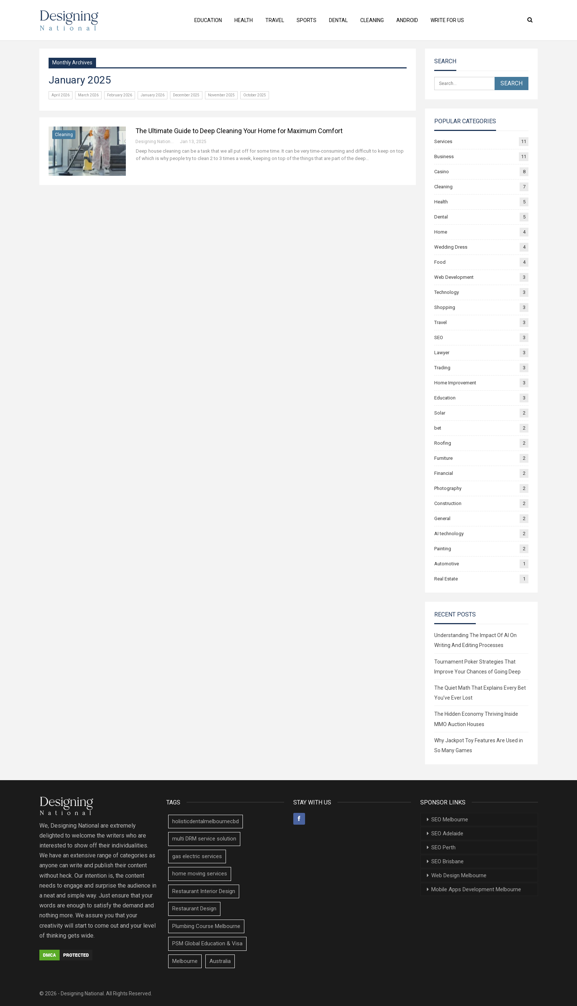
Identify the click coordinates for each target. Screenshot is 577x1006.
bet (437, 428)
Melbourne (185, 961)
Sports (306, 20)
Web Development (454, 277)
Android (411, 20)
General (442, 518)
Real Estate (446, 579)
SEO (438, 337)
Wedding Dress (450, 247)
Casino (441, 171)
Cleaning (374, 20)
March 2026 (88, 95)
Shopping (444, 307)
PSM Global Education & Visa (207, 943)
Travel (272, 20)
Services (443, 141)
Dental (339, 20)
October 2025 (254, 95)
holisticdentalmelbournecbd (205, 821)
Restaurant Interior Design (203, 891)
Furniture (443, 458)
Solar (439, 413)
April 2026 (61, 95)
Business (444, 156)
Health (240, 20)
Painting (442, 548)
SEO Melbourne (449, 819)
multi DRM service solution (204, 838)
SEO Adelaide (447, 833)
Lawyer (441, 352)
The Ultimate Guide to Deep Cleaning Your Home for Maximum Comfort (239, 131)
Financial (443, 473)
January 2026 (152, 95)
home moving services (199, 873)
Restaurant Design (194, 908)
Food (440, 262)
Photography (447, 488)
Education (203, 20)
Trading (442, 367)
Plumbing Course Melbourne (206, 926)
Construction (447, 503)
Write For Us (452, 20)
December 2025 (186, 95)
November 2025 (221, 95)
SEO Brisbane (447, 861)
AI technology (449, 533)
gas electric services (197, 856)
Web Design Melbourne (458, 875)
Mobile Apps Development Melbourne (476, 889)
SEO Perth (443, 847)
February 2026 (119, 95)
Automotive (446, 563)
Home (440, 232)
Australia (220, 961)
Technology (446, 292)
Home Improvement (455, 382)
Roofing (442, 443)
